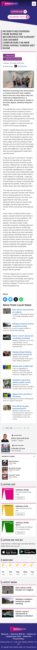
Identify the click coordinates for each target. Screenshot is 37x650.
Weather (7, 560)
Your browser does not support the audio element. (16, 428)
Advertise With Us (18, 634)
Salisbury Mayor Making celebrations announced (22, 353)
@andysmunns (21, 66)
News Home (10, 55)
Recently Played (18, 456)
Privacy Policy (18, 639)
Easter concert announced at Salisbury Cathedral (22, 337)
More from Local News (13, 59)
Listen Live (20, 498)
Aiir (35, 647)
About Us (4, 634)
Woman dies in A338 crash (22, 366)
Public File (27, 636)
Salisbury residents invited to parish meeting (23, 325)
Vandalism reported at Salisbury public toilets (21, 381)
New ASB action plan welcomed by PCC (20, 407)
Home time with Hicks (20, 438)
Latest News (9, 582)
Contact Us (31, 634)
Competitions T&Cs (13, 636)
